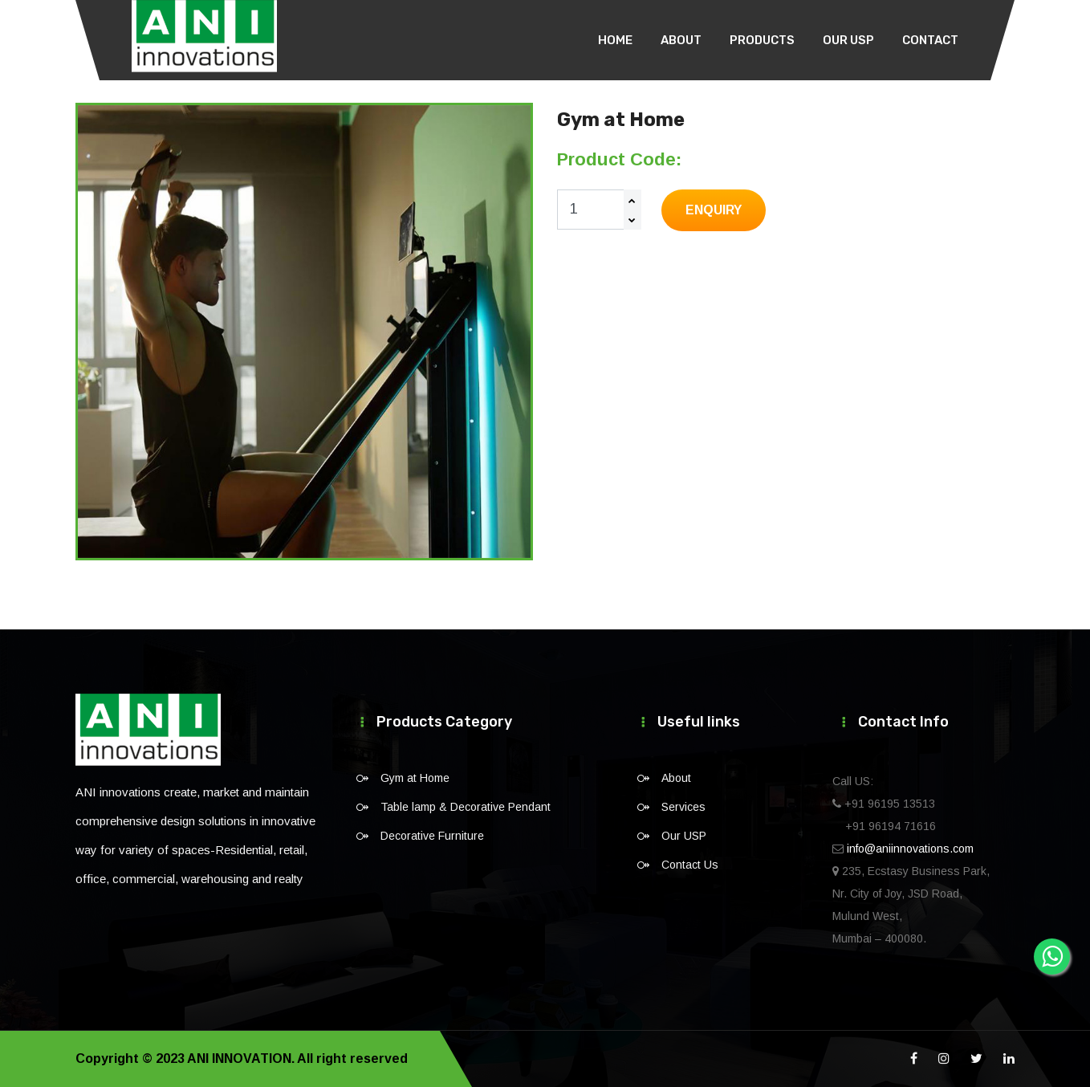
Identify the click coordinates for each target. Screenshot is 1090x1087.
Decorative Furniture (432, 835)
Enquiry (713, 210)
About (681, 40)
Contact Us (689, 864)
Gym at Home (414, 777)
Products (762, 40)
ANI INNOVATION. (241, 1058)
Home (615, 40)
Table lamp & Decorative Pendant (465, 806)
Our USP (848, 40)
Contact (930, 40)
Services (683, 806)
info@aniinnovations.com (910, 848)
